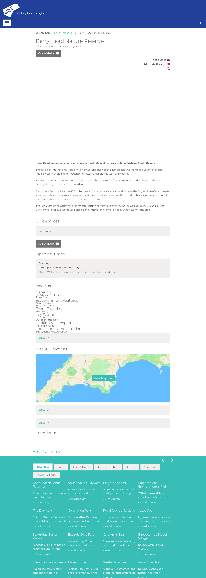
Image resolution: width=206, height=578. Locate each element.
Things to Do (68, 33)
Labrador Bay (77, 562)
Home (55, 33)
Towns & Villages (46, 474)
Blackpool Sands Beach (49, 562)
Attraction (42, 467)
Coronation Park (79, 510)
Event (61, 467)
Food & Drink (81, 467)
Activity (131, 467)
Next (172, 460)
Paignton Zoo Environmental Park (152, 484)
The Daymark (42, 510)
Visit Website (46, 53)
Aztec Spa (145, 510)
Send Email (159, 59)
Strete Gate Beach (116, 562)
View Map (100, 378)
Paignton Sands (114, 482)
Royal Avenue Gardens (119, 510)
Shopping (150, 467)
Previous (163, 460)
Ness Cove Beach (150, 562)
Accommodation (108, 467)
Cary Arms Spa (113, 534)
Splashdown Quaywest (84, 482)
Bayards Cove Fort (81, 534)
